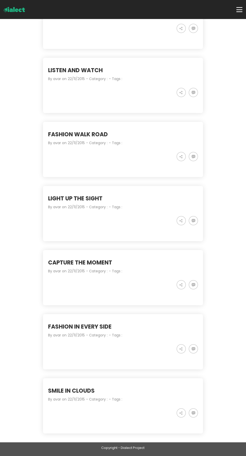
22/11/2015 (76, 78)
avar (57, 78)
